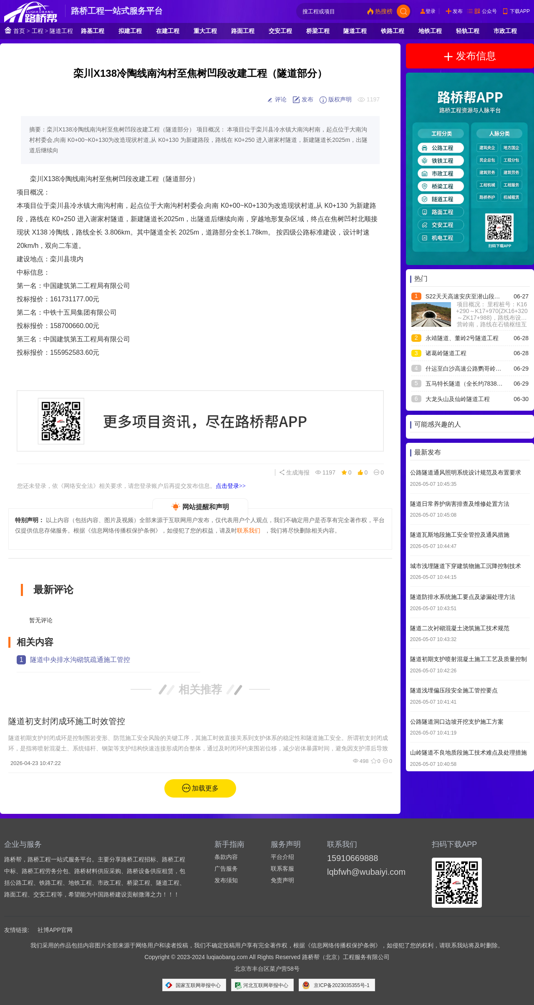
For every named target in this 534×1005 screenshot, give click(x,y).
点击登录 (231, 485)
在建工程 (167, 31)
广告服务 (226, 868)
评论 (276, 100)
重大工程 (205, 31)
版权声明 (335, 100)
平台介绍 (282, 856)
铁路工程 (392, 31)
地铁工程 (430, 31)
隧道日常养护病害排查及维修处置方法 (459, 503)
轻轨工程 (467, 31)
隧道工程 (61, 31)
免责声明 (282, 880)
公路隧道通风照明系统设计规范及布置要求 (465, 472)
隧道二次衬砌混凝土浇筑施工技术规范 (459, 628)
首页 (14, 30)
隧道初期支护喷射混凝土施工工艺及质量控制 (468, 659)
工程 (37, 31)
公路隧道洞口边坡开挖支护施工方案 (457, 721)
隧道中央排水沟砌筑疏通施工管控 (80, 659)
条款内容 (226, 856)
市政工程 (505, 31)
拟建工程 (130, 31)
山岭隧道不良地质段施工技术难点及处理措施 (468, 752)
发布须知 (226, 880)
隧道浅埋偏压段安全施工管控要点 (454, 690)
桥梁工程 (318, 31)
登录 (431, 11)
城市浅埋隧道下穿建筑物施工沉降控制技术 (465, 566)
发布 (458, 11)
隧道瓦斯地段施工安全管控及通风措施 (459, 534)
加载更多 (205, 788)
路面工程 (242, 31)
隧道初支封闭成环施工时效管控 (66, 721)
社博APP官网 (55, 930)
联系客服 (282, 868)
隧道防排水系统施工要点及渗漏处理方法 (462, 596)
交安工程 (280, 31)
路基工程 (92, 31)
